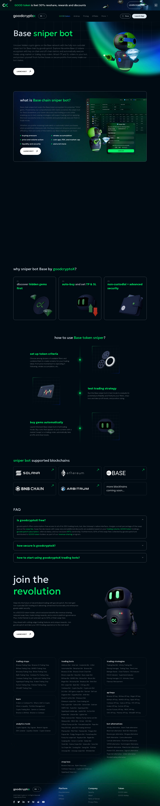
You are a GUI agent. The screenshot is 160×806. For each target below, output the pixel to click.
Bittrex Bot (83, 678)
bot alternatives (114, 724)
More (103, 16)
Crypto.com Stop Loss (84, 769)
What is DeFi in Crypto (42, 703)
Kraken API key (112, 706)
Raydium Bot (81, 738)
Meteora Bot (65, 721)
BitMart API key (112, 700)
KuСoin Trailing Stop (23, 685)
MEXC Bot (74, 721)
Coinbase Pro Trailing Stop (39, 675)
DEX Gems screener (60, 110)
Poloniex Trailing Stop (38, 685)
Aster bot (75, 665)
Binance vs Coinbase (37, 713)
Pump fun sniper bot (68, 738)
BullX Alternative (112, 737)
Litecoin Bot (74, 714)
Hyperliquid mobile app (69, 711)
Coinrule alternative (113, 741)
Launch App (139, 16)
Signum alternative (131, 751)
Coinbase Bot (66, 688)
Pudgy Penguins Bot (77, 734)
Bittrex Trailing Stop (40, 672)
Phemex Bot (65, 731)
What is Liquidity (22, 706)
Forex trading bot (83, 701)
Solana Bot (86, 744)
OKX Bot (88, 721)
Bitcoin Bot (91, 678)
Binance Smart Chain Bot (82, 672)
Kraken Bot (65, 714)
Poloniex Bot (83, 731)
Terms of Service (94, 799)
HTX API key (136, 703)
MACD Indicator (112, 675)
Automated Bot (66, 668)
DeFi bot (94, 691)
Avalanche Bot (84, 665)
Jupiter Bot (82, 711)
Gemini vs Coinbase (38, 709)
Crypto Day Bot (77, 688)
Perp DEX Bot (66, 728)
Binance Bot (88, 668)
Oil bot (81, 721)
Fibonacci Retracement (115, 682)
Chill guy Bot (84, 685)
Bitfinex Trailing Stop (23, 668)
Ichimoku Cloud (128, 678)
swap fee (29, 529)
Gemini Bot (86, 705)
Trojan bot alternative (114, 754)
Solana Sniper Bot (75, 744)
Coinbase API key (113, 703)
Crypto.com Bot (89, 688)
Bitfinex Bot (65, 678)
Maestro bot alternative (130, 747)
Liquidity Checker (32, 731)
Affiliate (95, 16)
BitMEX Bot (74, 678)
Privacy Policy (93, 802)
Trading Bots (67, 661)
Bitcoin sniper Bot (67, 675)
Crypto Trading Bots (23, 709)
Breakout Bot (84, 682)
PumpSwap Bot (91, 734)
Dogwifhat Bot (77, 695)
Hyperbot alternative (114, 747)
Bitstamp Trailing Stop (24, 672)
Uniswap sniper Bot (78, 751)
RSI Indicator (134, 672)
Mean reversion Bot (68, 718)
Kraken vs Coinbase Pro (24, 703)
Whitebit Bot (90, 751)
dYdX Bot (86, 695)
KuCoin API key (123, 706)
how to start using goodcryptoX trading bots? (48, 557)
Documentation (64, 792)
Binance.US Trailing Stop (40, 665)
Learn (18, 699)
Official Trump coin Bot (69, 724)
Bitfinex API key (124, 696)
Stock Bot (64, 744)
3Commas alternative (129, 741)
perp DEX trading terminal (81, 728)
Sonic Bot (94, 744)
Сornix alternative (125, 737)
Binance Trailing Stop (23, 665)
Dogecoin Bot (66, 695)
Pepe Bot (95, 724)
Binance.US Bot (66, 672)
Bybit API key (135, 700)
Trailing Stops (22, 661)
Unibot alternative (129, 754)
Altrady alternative (113, 728)
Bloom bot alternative (114, 731)
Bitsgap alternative (131, 734)
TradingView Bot (112, 665)
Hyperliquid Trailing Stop (24, 682)
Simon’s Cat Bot (77, 741)
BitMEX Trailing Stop (39, 668)
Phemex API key (122, 713)
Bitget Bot (65, 682)
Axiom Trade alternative (129, 728)
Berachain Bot (78, 668)
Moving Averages (113, 668)
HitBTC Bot (65, 708)
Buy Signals (32, 728)
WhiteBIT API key (135, 713)
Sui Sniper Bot (66, 747)
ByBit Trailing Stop (22, 675)
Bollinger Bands (112, 672)
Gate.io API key (125, 703)
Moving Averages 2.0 (114, 678)
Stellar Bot (87, 741)
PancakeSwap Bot (84, 724)
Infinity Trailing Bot (125, 665)
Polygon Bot (92, 731)
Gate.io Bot (77, 705)
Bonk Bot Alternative (130, 731)
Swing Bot (85, 747)
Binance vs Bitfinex (22, 713)
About (90, 795)
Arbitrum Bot (66, 665)
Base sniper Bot (87, 675)
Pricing (86, 16)
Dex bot (87, 691)
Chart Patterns (124, 672)
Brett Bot (93, 682)
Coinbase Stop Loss (68, 769)
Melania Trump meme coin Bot (86, 718)
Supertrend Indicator (126, 675)
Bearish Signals (42, 728)
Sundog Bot (76, 747)
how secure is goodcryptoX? (36, 545)
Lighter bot (83, 714)
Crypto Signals (21, 728)
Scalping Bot (65, 741)
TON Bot (93, 747)
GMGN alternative (113, 744)
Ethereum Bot (81, 698)
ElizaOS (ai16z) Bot (68, 698)
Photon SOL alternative (115, 751)
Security (91, 792)
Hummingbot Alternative (129, 744)
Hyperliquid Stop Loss (68, 772)
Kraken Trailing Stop (41, 682)
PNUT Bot (74, 731)
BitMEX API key (124, 700)
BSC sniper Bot (66, 685)
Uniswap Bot (65, 751)
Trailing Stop (124, 668)
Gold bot (94, 705)
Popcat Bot (65, 734)
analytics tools (23, 724)
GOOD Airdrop (123, 795)
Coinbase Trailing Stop (24, 678)
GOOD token (64, 16)
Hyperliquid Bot (83, 708)
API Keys (111, 692)
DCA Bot (64, 691)
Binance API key (112, 696)
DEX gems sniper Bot (76, 691)
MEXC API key (129, 709)
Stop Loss (65, 761)
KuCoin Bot (91, 711)
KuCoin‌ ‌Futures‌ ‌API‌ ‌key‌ (115, 709)
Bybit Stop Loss (80, 765)
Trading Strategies (116, 661)
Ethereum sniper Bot (68, 701)
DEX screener (20, 731)
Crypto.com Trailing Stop (41, 678)
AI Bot (92, 665)
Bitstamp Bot (74, 682)
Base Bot (78, 675)
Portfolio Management (37, 706)
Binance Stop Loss (67, 765)
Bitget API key (135, 696)
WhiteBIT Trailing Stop (24, 688)
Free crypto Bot (66, 705)
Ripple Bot (90, 738)
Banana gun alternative (115, 734)
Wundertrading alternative (116, 757)
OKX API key (111, 713)
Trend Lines (134, 668)
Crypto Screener (45, 731)
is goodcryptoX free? (31, 520)
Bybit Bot (76, 685)
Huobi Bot (73, 708)
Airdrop (77, 16)
